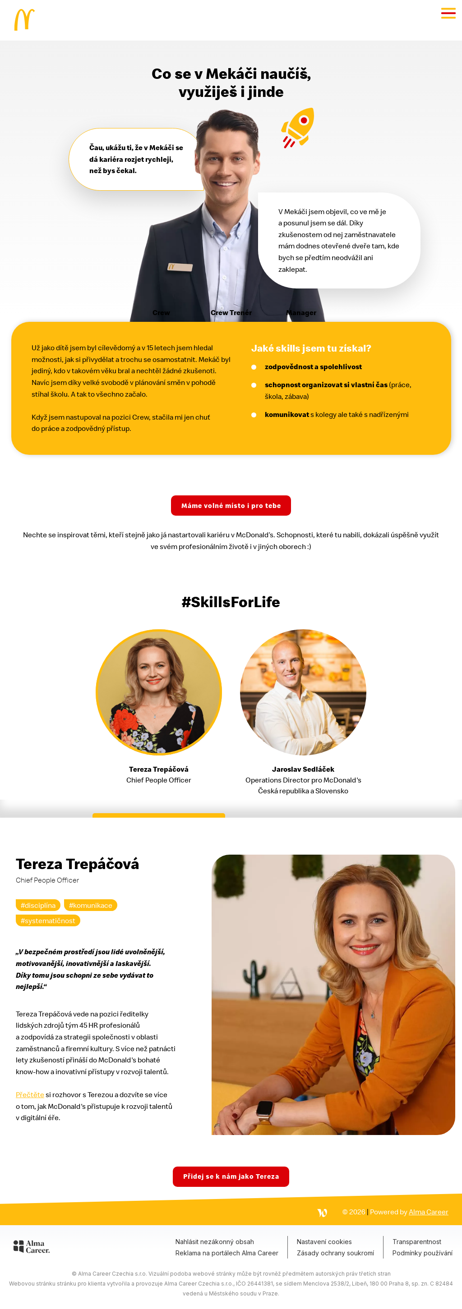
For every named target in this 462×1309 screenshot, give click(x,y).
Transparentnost (417, 1241)
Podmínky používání (423, 1253)
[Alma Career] (31, 1248)
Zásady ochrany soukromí (335, 1253)
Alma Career (428, 1211)
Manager (301, 312)
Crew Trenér (231, 312)
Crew (161, 312)
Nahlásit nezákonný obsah (215, 1241)
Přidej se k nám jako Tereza (231, 1176)
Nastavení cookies (324, 1241)
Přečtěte (30, 1094)
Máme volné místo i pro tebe (231, 505)
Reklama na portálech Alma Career (227, 1253)
